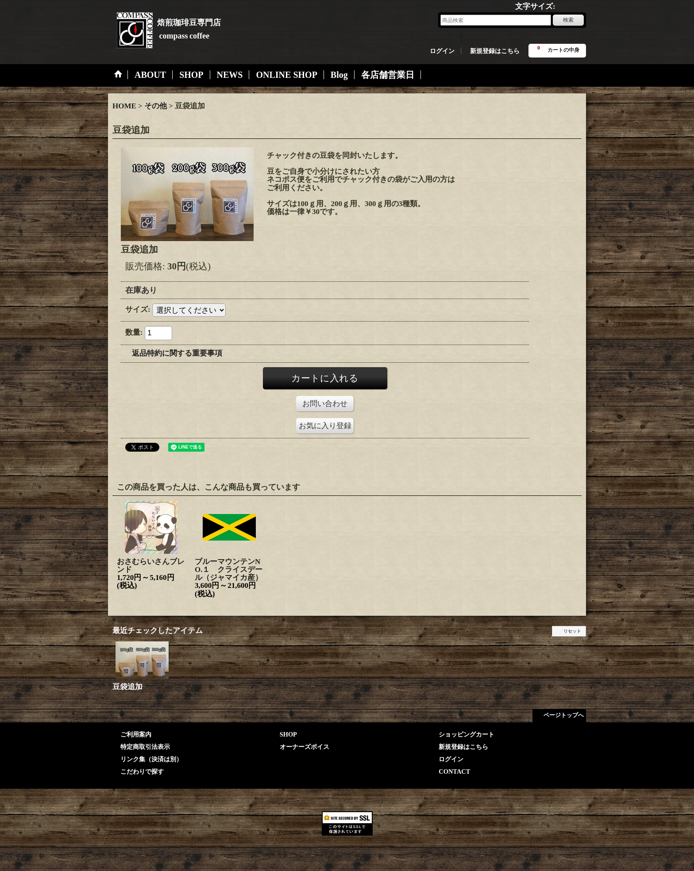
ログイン (442, 50)
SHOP (288, 734)
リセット (572, 631)
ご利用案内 (135, 734)
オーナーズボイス (304, 746)
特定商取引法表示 (145, 746)
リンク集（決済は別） (151, 759)
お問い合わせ (324, 403)
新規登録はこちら (495, 50)
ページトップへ (564, 715)
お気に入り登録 (325, 426)
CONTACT (454, 771)
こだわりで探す (142, 771)
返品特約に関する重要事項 (177, 353)
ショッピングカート (466, 734)
